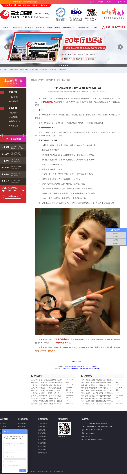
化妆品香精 (14, 69)
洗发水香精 (43, 69)
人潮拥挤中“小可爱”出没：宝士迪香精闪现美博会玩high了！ (60, 393)
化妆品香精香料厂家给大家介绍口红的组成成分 (80, 366)
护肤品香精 (24, 69)
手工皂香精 (62, 69)
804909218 (88, 436)
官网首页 (41, 80)
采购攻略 (12, 108)
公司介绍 (3, 423)
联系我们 (95, 27)
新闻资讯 (12, 92)
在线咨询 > (13, 196)
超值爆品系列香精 (53, 27)
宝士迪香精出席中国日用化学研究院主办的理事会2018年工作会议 (62, 398)
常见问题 (14, 126)
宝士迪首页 (6, 27)
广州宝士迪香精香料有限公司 (58, 347)
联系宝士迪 (121, 2)
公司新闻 (14, 97)
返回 (74, 361)
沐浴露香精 (34, 69)
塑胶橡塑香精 (42, 453)
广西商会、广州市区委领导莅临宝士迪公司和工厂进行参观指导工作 (63, 388)
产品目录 (91, 2)
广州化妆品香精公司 (47, 102)
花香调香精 (22, 423)
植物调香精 (22, 426)
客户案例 (14, 113)
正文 (68, 80)
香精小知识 (15, 121)
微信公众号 (63, 419)
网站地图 (101, 2)
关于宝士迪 (17, 27)
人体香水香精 (42, 423)
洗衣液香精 (42, 446)
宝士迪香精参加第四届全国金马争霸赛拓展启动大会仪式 (59, 385)
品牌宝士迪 (111, 2)
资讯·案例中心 (68, 27)
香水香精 (53, 69)
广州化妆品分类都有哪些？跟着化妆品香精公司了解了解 (80, 368)
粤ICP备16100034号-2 (56, 471)
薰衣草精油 (40, 27)
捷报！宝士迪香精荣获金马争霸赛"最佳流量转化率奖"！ (58, 404)
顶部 (80, 361)
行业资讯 (14, 101)
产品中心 (29, 27)
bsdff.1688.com (98, 440)
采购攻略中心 (50, 80)
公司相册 (3, 426)
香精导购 (14, 117)
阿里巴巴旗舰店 (83, 27)
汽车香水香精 (42, 426)
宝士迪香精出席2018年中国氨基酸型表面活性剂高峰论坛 (59, 396)
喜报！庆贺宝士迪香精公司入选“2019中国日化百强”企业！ (59, 380)
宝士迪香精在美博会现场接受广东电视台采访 (55, 390)
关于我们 (4, 419)
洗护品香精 (42, 436)
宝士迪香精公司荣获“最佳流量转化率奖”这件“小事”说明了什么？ (62, 401)
